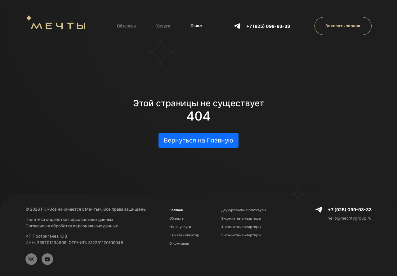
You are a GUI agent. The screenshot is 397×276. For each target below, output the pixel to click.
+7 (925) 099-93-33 (268, 26)
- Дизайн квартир (184, 235)
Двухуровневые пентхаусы (243, 210)
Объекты (126, 25)
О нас (196, 25)
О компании (179, 243)
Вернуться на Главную (198, 140)
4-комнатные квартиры (241, 227)
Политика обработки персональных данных (69, 219)
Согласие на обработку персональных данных (71, 225)
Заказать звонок (342, 25)
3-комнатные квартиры (241, 218)
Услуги (163, 25)
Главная (176, 210)
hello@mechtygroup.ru (350, 218)
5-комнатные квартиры (241, 235)
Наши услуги (180, 227)
